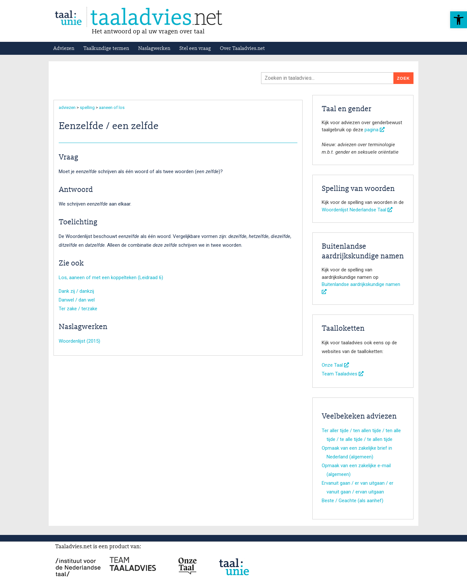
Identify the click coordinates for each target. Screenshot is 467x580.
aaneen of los (112, 107)
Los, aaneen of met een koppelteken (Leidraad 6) (111, 277)
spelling (87, 107)
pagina (375, 130)
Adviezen (63, 48)
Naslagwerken (154, 48)
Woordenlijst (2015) (79, 341)
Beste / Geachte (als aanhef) (352, 500)
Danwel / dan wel (77, 300)
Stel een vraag (195, 48)
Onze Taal (335, 365)
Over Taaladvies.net (242, 48)
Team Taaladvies (343, 374)
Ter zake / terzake (78, 309)
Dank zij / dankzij (76, 291)
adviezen (67, 107)
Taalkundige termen (106, 48)
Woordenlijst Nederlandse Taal (357, 210)
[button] (458, 19)
